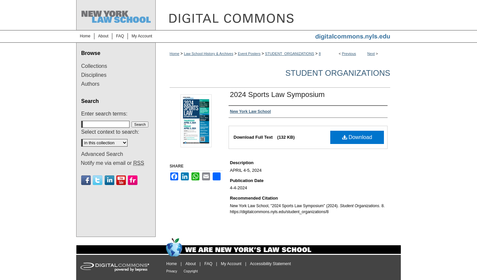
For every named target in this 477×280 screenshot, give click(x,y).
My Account (231, 263)
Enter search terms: (104, 114)
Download (357, 137)
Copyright (191, 271)
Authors (90, 84)
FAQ (208, 263)
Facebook (86, 180)
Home (174, 54)
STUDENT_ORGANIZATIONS (289, 54)
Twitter (97, 180)
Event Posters (249, 54)
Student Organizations (338, 73)
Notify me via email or (112, 163)
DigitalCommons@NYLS (278, 15)
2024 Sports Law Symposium (277, 94)
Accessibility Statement (270, 263)
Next (371, 54)
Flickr (132, 180)
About (191, 263)
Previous (349, 54)
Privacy (171, 271)
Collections (94, 66)
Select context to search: (110, 132)
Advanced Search (102, 154)
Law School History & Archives (208, 54)
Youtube (121, 180)
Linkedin (109, 180)
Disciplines (93, 75)
